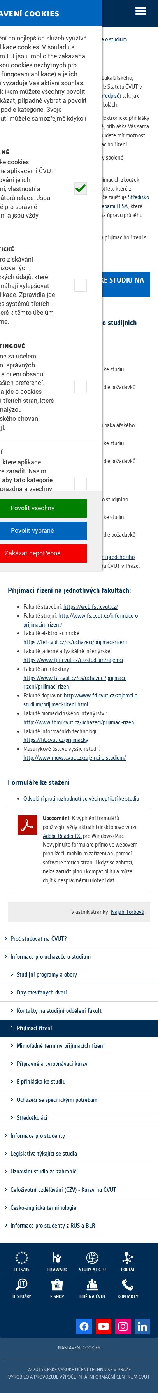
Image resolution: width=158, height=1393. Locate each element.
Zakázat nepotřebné (79, 1376)
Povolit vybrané (79, 1353)
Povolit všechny (79, 1330)
